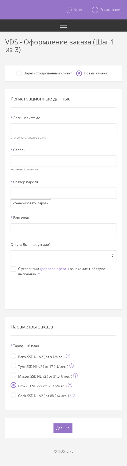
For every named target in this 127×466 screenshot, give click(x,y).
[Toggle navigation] (63, 25)
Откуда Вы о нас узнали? (31, 244)
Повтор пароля (24, 182)
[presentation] (63, 290)
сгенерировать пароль (30, 203)
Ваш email (20, 217)
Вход (73, 10)
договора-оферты (54, 268)
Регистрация (106, 10)
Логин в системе (25, 117)
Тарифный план (25, 345)
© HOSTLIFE (63, 451)
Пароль (18, 150)
